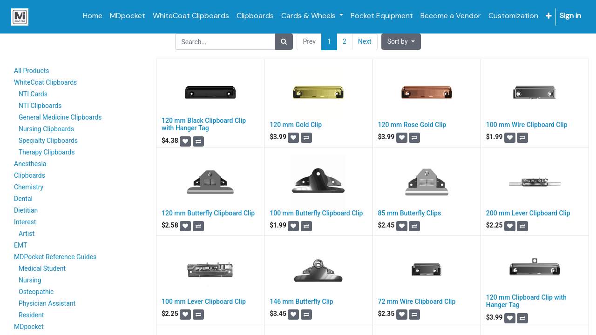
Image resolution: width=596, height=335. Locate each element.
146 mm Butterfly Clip (301, 301)
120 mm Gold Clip (296, 124)
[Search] (284, 42)
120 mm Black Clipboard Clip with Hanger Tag (204, 124)
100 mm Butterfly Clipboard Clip (316, 213)
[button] (548, 16)
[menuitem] (92, 15)
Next (365, 41)
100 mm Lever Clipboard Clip (204, 301)
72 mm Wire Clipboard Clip (417, 301)
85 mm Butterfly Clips (409, 213)
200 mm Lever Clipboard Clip (528, 213)
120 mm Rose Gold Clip (412, 124)
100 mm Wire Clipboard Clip (527, 124)
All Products (31, 70)
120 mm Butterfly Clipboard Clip (208, 213)
